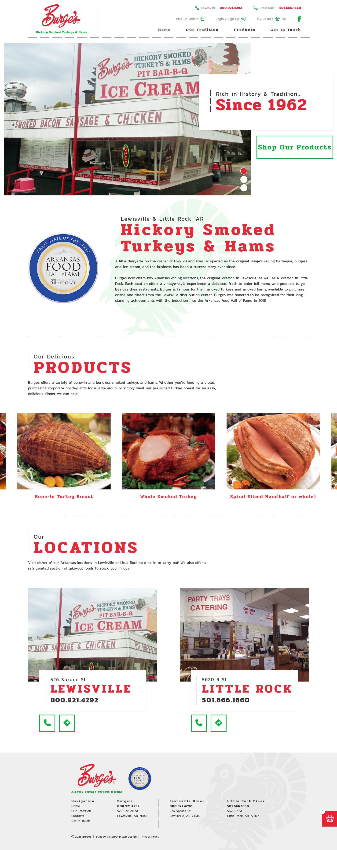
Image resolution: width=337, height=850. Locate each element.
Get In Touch (286, 30)
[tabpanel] (127, 119)
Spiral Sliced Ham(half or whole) (273, 496)
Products (245, 30)
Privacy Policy (150, 837)
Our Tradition (202, 30)
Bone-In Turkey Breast (64, 496)
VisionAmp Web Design (122, 837)
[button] (47, 723)
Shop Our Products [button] (295, 147)
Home (164, 30)
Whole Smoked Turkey (168, 496)
